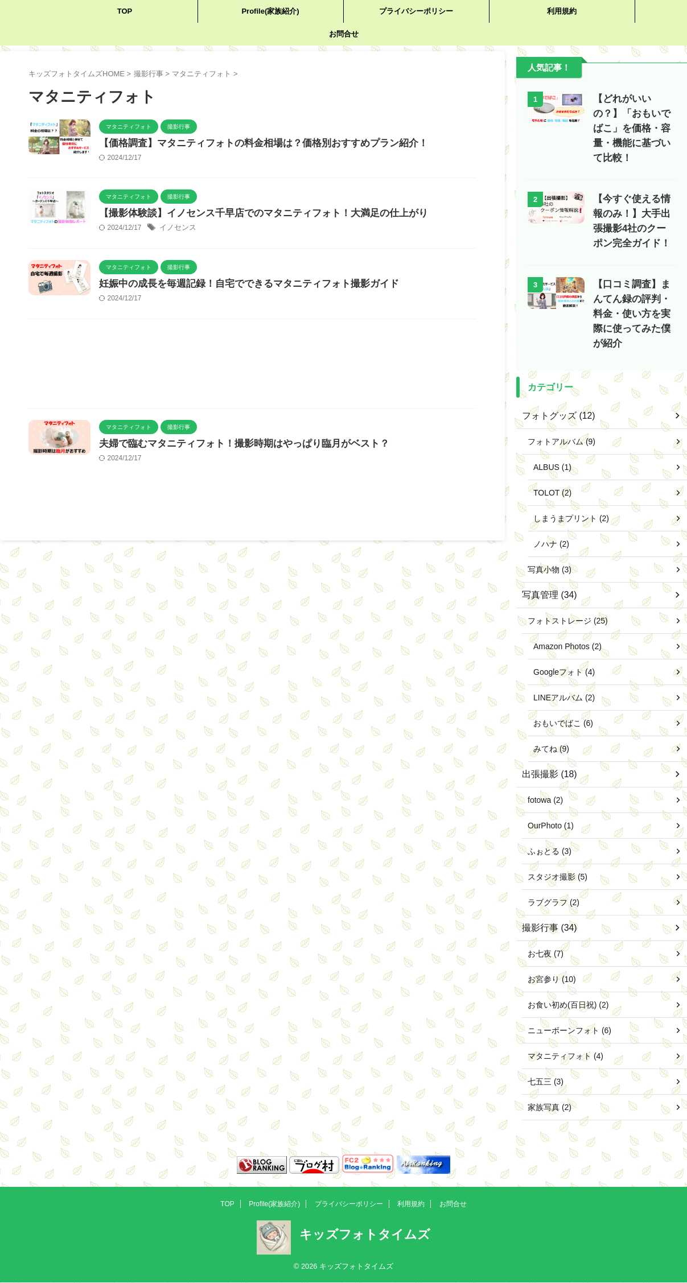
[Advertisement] (252, 417)
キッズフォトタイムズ (364, 1197)
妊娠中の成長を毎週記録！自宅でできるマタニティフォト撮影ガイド (292, 318)
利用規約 (562, 11)
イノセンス (228, 246)
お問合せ (344, 34)
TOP (125, 11)
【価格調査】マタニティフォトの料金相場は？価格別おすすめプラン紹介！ (305, 143)
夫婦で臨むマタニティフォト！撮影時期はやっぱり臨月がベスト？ (287, 495)
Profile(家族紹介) (270, 11)
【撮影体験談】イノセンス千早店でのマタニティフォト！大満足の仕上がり (305, 231)
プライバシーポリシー (416, 11)
